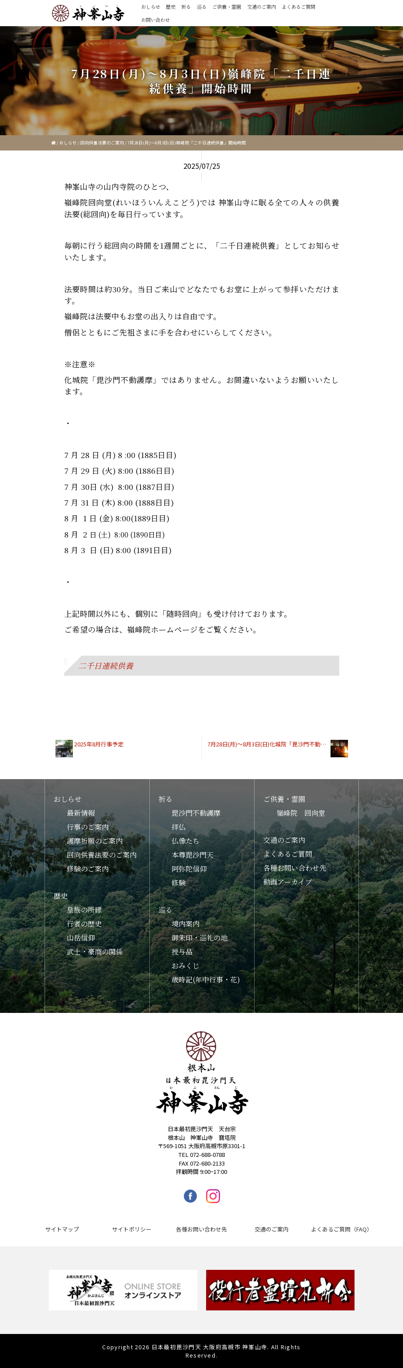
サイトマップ (62, 1229)
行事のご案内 (88, 827)
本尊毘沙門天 (193, 855)
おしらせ (150, 6)
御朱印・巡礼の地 (199, 938)
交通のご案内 (261, 6)
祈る (186, 6)
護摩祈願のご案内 (95, 841)
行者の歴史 (84, 924)
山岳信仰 (81, 938)
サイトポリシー (132, 1229)
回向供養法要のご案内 (102, 143)
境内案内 (186, 924)
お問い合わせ (155, 19)
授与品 (182, 952)
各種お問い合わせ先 (294, 868)
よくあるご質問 (298, 6)
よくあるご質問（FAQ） (341, 1229)
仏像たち (186, 841)
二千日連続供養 (105, 665)
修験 (179, 883)
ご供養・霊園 (226, 6)
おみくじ (186, 966)
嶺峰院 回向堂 (300, 813)
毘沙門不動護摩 (196, 813)
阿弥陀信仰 (189, 869)
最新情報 (81, 813)
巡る (202, 6)
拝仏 (179, 827)
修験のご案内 (88, 869)
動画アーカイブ (287, 882)
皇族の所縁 (84, 910)
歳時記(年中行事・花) (206, 980)
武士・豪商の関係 (95, 952)
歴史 (171, 6)
